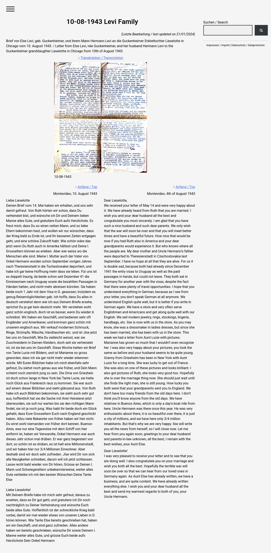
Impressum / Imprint (218, 45)
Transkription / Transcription (101, 58)
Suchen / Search (215, 22)
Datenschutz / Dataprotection (248, 45)
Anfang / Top (87, 187)
